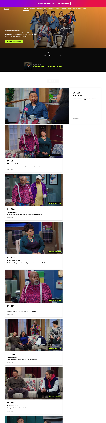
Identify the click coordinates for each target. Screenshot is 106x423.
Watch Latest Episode (14, 41)
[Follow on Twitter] (57, 362)
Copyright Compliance (72, 403)
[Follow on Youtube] (55, 410)
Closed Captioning (59, 403)
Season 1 (53, 81)
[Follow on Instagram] (53, 362)
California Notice (47, 403)
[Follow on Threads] (63, 410)
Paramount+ (61, 405)
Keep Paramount (91, 403)
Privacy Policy (79, 380)
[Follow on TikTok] (59, 410)
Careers (82, 403)
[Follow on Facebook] (49, 362)
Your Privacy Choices (35, 403)
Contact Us (53, 405)
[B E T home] (6, 9)
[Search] (102, 8)
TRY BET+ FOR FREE (63, 3)
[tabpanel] (53, 213)
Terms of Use (63, 380)
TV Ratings (45, 405)
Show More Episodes (53, 340)
